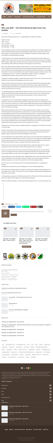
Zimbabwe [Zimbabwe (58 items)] (33, 357)
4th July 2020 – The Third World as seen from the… (20, 297)
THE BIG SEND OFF (13, 303)
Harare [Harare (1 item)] (3, 349)
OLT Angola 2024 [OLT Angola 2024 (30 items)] (5, 354)
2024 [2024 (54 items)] (36, 344)
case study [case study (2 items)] (11, 347)
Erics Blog (3, 388)
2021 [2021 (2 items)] (3, 344)
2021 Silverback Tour (9, 204)
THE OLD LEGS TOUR (20, 429)
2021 (3, 24)
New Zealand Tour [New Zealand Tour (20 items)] (46, 349)
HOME (4, 17)
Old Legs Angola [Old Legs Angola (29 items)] (5, 352)
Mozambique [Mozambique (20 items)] (31, 349)
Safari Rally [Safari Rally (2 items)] (27, 354)
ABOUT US (45, 429)
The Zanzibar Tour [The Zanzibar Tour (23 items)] (12, 357)
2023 (2, 400)
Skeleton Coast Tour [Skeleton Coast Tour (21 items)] (36, 354)
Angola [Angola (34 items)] (40, 344)
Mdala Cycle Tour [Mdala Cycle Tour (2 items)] (23, 349)
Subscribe (14, 214)
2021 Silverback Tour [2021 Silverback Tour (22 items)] (21, 344)
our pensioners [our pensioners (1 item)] (14, 354)
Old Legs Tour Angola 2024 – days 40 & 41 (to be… (20, 412)
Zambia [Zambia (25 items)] (27, 357)
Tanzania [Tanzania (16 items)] (4, 357)
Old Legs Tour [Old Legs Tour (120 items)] (14, 352)
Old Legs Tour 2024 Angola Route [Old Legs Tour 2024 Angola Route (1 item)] (26, 352)
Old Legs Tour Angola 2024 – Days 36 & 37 (12, 332)
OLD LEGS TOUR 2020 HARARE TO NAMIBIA (18, 309)
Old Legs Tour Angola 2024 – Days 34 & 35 (12, 335)
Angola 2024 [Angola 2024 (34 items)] (47, 344)
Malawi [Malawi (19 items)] (15, 349)
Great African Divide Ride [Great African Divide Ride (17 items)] (41, 347)
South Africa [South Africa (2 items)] (45, 354)
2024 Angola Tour (5, 397)
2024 (5, 228)
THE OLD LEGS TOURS (28, 17)
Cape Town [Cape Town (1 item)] (4, 347)
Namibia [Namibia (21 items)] (38, 349)
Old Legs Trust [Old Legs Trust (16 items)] (38, 352)
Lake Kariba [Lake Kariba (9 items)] (9, 349)
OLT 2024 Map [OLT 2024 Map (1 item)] (47, 352)
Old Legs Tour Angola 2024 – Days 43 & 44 (12, 322)
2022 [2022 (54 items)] (28, 344)
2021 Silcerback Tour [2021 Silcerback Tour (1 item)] (10, 344)
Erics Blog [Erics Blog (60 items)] (26, 347)
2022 (2, 394)
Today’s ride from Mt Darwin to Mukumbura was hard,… (14, 288)
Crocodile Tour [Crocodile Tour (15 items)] (19, 347)
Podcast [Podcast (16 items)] (21, 354)
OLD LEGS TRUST (41, 17)
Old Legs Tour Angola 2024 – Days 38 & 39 (12, 329)
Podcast (16, 204)
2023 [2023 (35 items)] (32, 344)
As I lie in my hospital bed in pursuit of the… (11, 292)
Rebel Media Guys (30, 440)
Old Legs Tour (4, 385)
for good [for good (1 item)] (32, 347)
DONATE (10, 17)
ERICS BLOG (18, 17)
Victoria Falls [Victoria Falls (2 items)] (21, 357)
